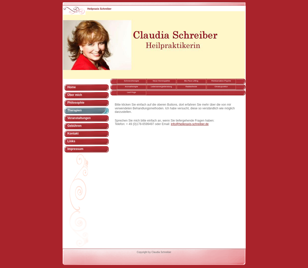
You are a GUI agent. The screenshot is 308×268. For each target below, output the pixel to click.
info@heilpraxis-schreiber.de (190, 124)
